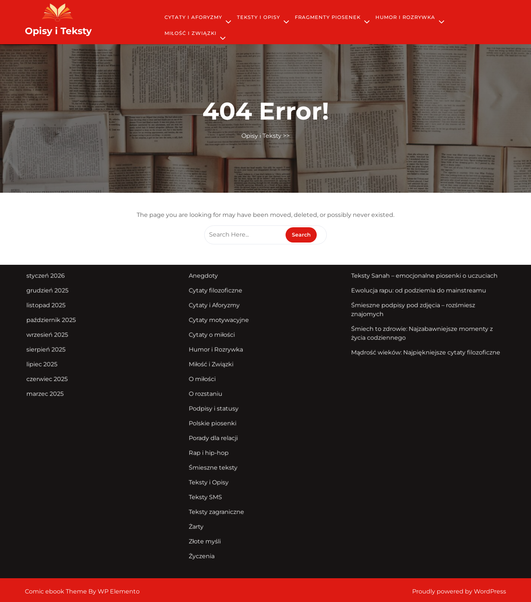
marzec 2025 (57, 393)
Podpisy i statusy (216, 407)
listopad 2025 (57, 309)
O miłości (206, 379)
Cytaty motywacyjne (221, 323)
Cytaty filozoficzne (218, 295)
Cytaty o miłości (215, 337)
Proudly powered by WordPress (459, 591)
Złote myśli (208, 532)
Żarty (200, 518)
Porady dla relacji (216, 435)
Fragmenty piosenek (328, 17)
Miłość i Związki (190, 33)
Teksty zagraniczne (219, 504)
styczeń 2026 (57, 281)
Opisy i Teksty (58, 30)
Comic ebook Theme (56, 591)
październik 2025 (62, 323)
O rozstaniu (209, 393)
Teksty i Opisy (258, 17)
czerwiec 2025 (58, 379)
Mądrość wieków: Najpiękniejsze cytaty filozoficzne (416, 354)
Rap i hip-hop (212, 449)
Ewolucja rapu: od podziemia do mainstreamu (410, 295)
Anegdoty (207, 281)
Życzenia (205, 546)
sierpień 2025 (57, 351)
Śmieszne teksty (216, 462)
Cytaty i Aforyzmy (193, 17)
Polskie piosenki (215, 421)
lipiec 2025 (54, 365)
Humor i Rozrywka (405, 17)
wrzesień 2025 (59, 337)
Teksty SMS (209, 491)
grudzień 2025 (59, 295)
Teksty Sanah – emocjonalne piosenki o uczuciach (415, 281)
